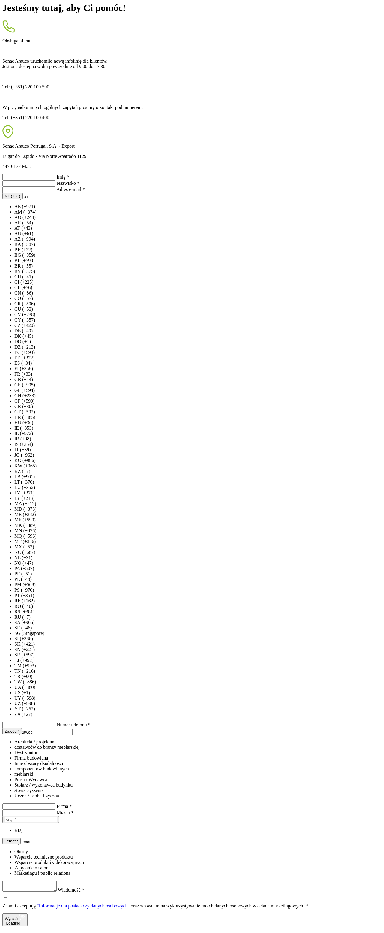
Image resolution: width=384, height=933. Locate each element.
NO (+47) (23, 563)
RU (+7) (22, 617)
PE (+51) (23, 573)
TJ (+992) (24, 660)
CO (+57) (23, 298)
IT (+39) (22, 449)
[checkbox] (6, 897)
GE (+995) (24, 384)
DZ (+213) (24, 347)
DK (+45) (23, 336)
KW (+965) (25, 465)
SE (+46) (23, 627)
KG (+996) (25, 460)
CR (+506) (24, 303)
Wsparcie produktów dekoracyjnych (49, 862)
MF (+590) (25, 519)
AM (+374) (25, 211)
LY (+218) (24, 498)
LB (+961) (24, 476)
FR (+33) (23, 373)
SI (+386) (23, 638)
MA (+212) (25, 503)
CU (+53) (23, 309)
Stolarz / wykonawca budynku (43, 785)
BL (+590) (24, 260)
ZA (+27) (23, 714)
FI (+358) (23, 368)
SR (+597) (24, 654)
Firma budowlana (31, 757)
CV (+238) (24, 314)
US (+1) (22, 692)
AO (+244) (25, 217)
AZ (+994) (24, 239)
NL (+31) (23, 557)
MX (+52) (24, 546)
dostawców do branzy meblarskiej (47, 747)
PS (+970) (24, 589)
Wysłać (15, 921)
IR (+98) (22, 438)
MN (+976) (25, 530)
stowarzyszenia (29, 790)
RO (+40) (23, 606)
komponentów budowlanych (41, 768)
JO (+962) (24, 455)
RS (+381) (24, 611)
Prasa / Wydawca (30, 779)
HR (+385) (24, 417)
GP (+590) (24, 401)
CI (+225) (24, 282)
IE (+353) (23, 427)
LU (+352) (24, 487)
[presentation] (47, 197)
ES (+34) (23, 363)
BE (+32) (23, 249)
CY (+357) (24, 319)
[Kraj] (31, 819)
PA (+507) (24, 568)
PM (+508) (25, 584)
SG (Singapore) (29, 633)
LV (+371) (24, 492)
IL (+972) (23, 433)
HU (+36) (23, 422)
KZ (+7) (22, 471)
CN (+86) (23, 293)
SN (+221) (24, 649)
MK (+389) (25, 525)
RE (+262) (24, 600)
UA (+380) (24, 687)
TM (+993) (25, 665)
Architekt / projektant (35, 741)
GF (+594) (24, 390)
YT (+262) (24, 708)
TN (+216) (24, 671)
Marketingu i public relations (42, 873)
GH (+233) (25, 395)
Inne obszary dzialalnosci (38, 763)
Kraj (18, 830)
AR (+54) (23, 222)
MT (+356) (25, 541)
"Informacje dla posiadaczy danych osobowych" (83, 907)
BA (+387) (24, 244)
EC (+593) (24, 352)
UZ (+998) (24, 703)
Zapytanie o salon (31, 867)
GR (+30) (23, 406)
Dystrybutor (26, 752)
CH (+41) (23, 276)
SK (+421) (24, 643)
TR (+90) (23, 676)
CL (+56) (23, 287)
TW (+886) (25, 681)
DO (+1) (22, 341)
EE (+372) (24, 357)
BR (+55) (23, 265)
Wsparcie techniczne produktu (43, 857)
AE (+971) (24, 206)
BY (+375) (24, 271)
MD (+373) (25, 509)
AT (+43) (23, 228)
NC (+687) (24, 552)
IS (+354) (23, 444)
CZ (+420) (24, 325)
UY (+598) (24, 697)
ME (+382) (25, 514)
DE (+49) (23, 330)
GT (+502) (24, 411)
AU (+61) (23, 233)
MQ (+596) (25, 535)
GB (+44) (23, 379)
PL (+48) (23, 579)
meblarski (23, 774)
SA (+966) (24, 622)
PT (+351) (24, 595)
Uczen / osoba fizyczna (36, 795)
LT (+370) (24, 481)
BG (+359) (24, 255)
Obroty (21, 851)
